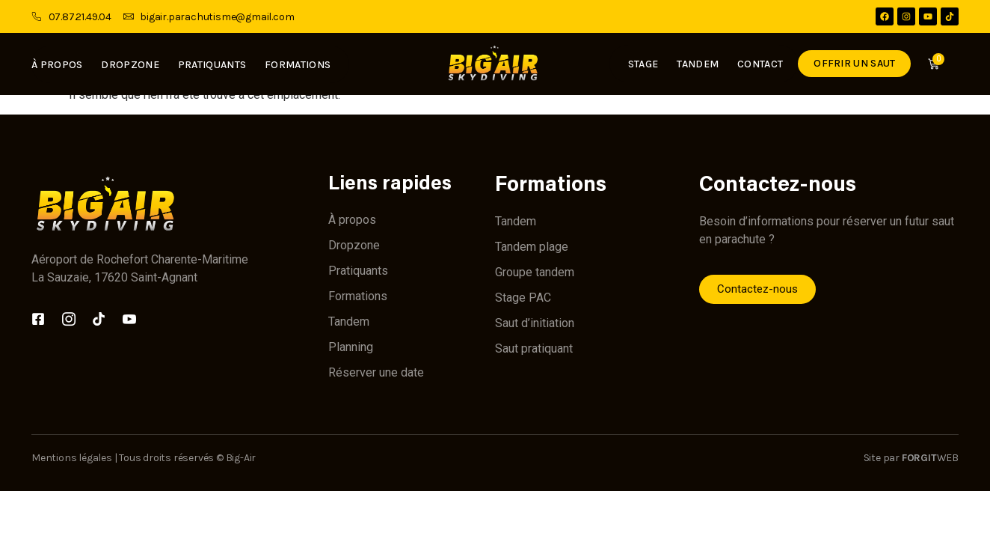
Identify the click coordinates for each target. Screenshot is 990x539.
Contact (758, 64)
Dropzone (130, 64)
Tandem (695, 64)
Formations (297, 64)
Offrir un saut (852, 63)
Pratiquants (212, 64)
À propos (56, 64)
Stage (640, 64)
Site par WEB (911, 457)
